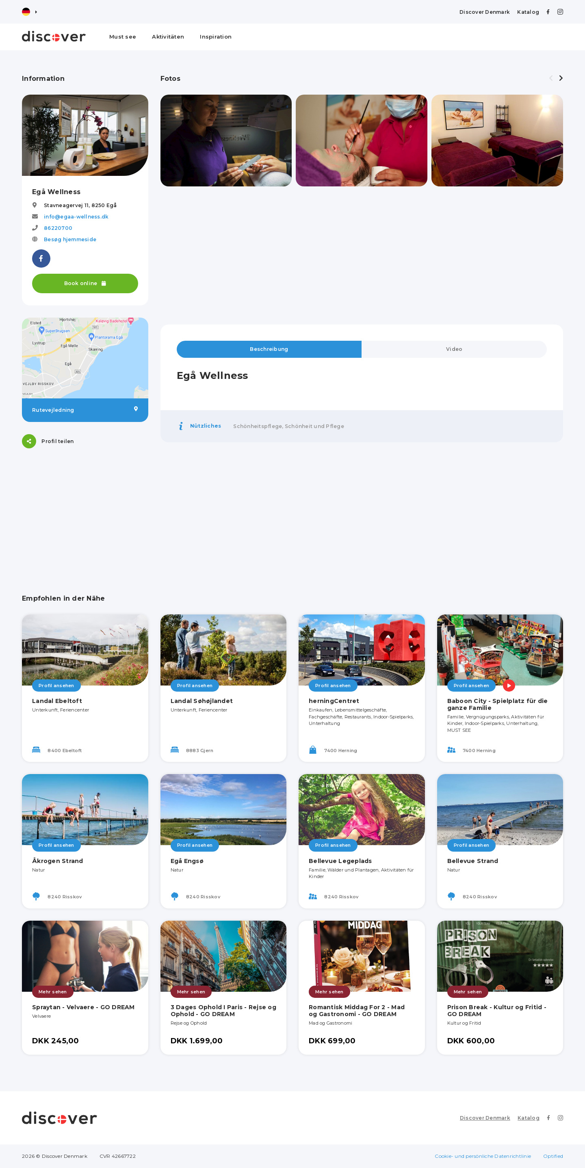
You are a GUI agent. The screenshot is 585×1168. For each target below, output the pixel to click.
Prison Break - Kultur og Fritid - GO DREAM (496, 1011)
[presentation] (551, 78)
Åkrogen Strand (57, 861)
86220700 (58, 228)
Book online (85, 283)
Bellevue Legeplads (340, 861)
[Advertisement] (85, 511)
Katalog (528, 12)
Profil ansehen (56, 685)
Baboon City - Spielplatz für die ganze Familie (497, 704)
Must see (122, 36)
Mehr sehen (53, 992)
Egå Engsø (187, 861)
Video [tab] (454, 349)
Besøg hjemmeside (70, 239)
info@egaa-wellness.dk (76, 217)
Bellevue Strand (472, 861)
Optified (553, 1156)
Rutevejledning (85, 410)
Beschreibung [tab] (269, 349)
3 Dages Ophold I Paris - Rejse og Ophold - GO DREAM (223, 1011)
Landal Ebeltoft (57, 701)
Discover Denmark (484, 12)
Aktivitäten (168, 36)
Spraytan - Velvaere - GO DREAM (83, 1007)
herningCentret (334, 701)
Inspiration (216, 36)
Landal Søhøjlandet (202, 701)
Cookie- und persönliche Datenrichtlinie (483, 1156)
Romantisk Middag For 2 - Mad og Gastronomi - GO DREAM (357, 1011)
